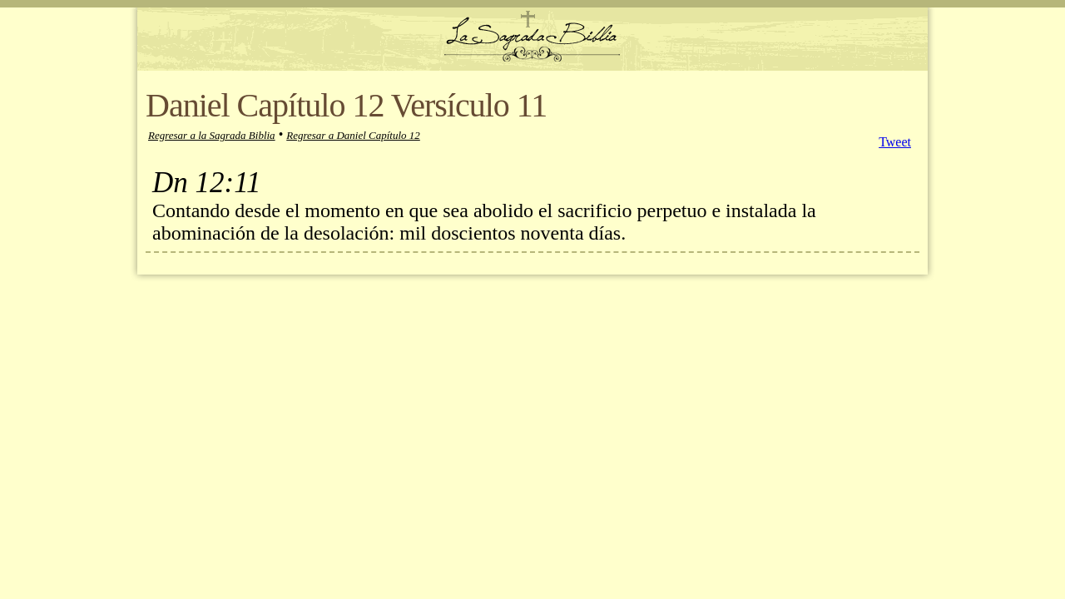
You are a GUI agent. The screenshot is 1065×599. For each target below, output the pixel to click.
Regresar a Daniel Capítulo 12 (353, 135)
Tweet (895, 142)
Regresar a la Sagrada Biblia (211, 135)
